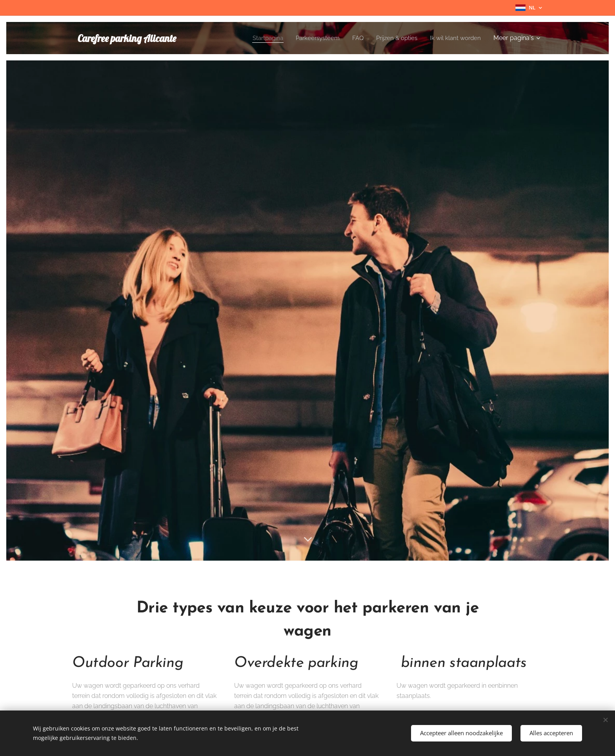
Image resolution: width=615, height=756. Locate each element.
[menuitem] (259, 38)
